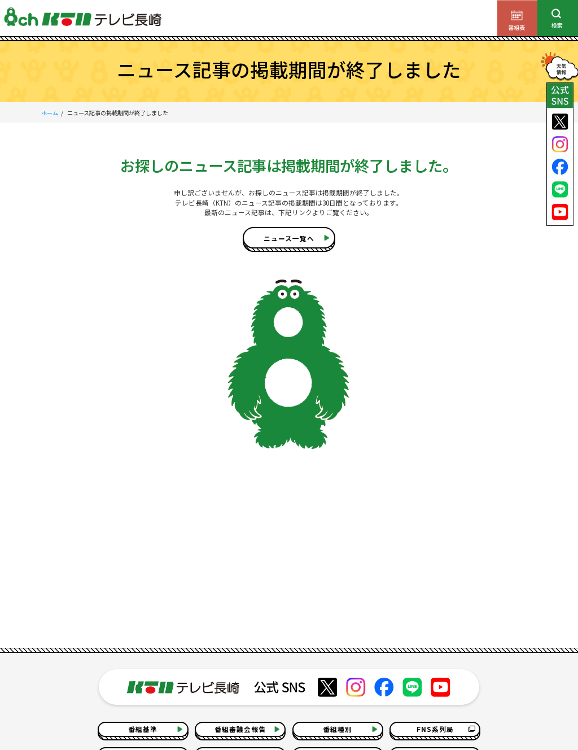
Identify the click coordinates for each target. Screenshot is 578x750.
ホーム (49, 112)
